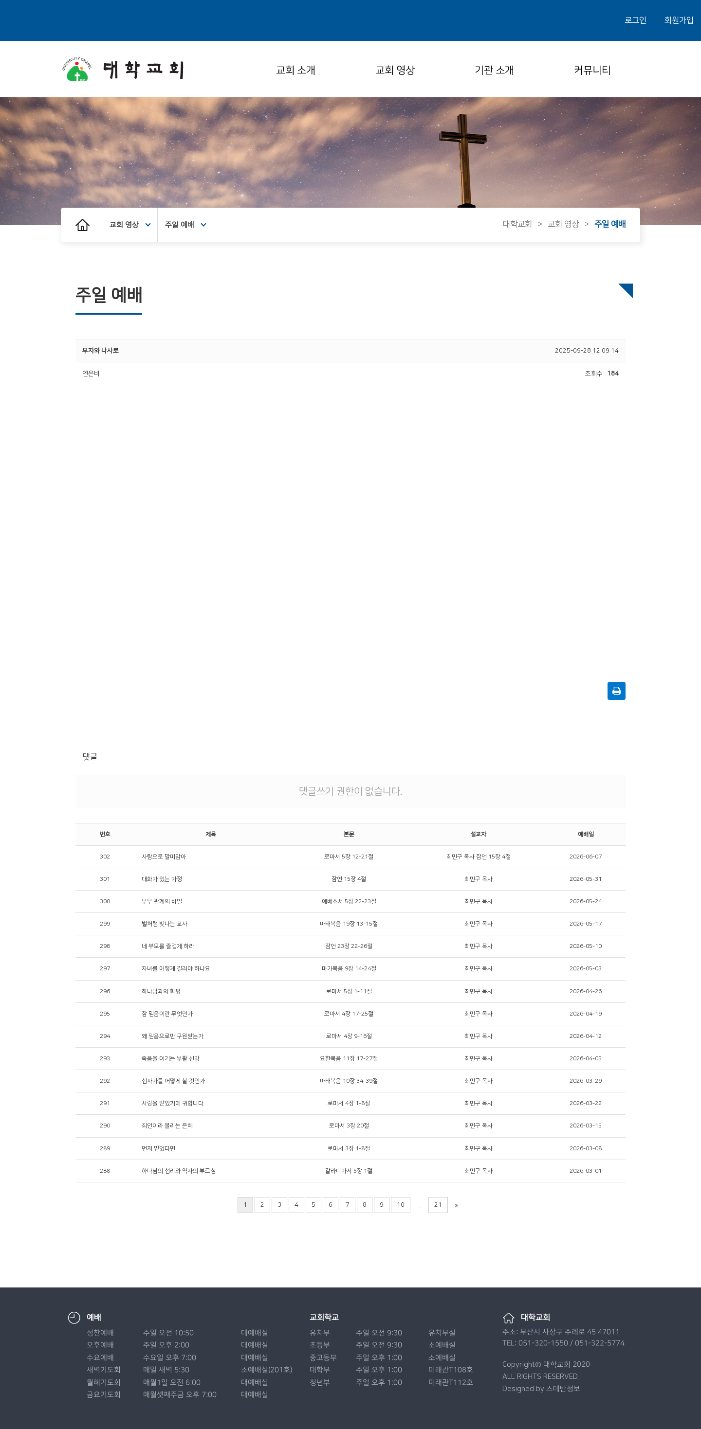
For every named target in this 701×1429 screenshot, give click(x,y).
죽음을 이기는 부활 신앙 (171, 1058)
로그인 (635, 20)
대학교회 (517, 224)
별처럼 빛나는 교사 (164, 924)
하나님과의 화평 (161, 991)
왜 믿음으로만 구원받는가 (172, 1036)
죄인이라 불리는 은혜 (167, 1126)
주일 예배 (185, 225)
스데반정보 (563, 1389)
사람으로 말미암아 (164, 857)
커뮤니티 (592, 70)
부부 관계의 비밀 (162, 901)
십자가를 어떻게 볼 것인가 (173, 1081)
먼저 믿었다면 (158, 1148)
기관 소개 (494, 70)
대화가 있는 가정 (162, 879)
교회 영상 (395, 70)
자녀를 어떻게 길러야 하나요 (176, 968)
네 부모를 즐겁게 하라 (168, 946)
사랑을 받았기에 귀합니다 (172, 1103)
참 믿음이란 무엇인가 (167, 1014)
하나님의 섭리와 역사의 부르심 (179, 1171)
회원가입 (679, 20)
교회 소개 (295, 70)
